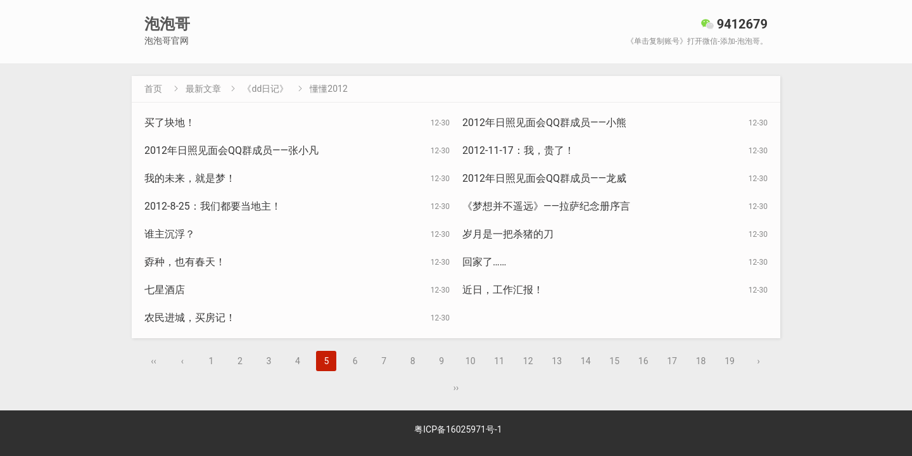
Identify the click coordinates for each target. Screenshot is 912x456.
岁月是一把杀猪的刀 (508, 234)
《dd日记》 (265, 89)
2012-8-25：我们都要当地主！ (212, 206)
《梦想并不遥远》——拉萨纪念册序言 (546, 206)
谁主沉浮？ (169, 234)
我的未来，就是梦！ (190, 178)
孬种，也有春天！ (184, 262)
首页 (153, 89)
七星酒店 (164, 290)
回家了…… (484, 262)
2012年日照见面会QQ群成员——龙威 (544, 178)
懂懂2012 (328, 89)
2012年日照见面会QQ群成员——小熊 (544, 123)
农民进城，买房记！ (190, 318)
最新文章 (203, 89)
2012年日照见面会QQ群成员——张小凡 (231, 150)
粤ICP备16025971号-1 (458, 429)
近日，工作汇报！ (502, 290)
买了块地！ (169, 123)
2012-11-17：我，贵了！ (518, 150)
